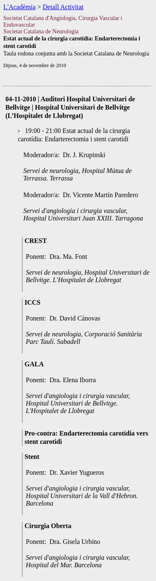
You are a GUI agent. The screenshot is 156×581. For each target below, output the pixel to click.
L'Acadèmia (19, 6)
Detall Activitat (63, 6)
